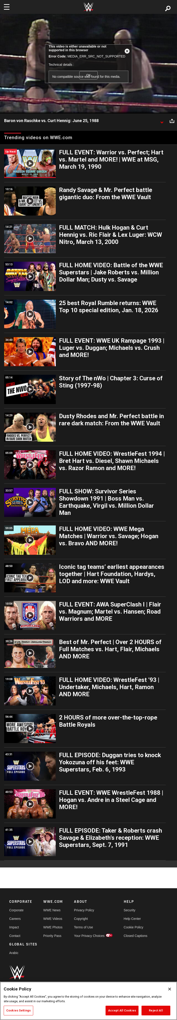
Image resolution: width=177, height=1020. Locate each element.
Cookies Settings (18, 1010)
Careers (15, 919)
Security (130, 910)
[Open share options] (172, 121)
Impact (14, 927)
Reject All (156, 1010)
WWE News (52, 910)
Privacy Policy (84, 910)
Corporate (16, 910)
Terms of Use (83, 927)
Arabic (13, 953)
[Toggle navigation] (6, 7)
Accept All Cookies (122, 1010)
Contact (14, 936)
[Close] (170, 989)
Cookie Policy (133, 927)
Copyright (81, 919)
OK (88, 75)
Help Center (132, 919)
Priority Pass (52, 936)
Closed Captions (136, 936)
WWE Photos (52, 927)
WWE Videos (52, 919)
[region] (88, 1001)
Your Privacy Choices (89, 936)
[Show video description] (162, 121)
